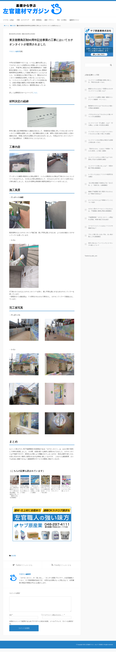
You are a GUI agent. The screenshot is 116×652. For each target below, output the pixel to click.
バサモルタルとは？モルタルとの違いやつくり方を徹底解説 (100, 115)
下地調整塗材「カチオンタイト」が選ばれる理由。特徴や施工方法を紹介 (100, 218)
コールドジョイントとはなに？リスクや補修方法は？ (100, 227)
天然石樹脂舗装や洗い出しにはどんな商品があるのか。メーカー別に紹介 (45, 489)
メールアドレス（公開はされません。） (53, 618)
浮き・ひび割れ (62, 20)
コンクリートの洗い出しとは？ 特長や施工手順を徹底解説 (100, 167)
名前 (10, 618)
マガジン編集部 (14, 51)
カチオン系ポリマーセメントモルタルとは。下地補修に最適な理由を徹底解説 (100, 210)
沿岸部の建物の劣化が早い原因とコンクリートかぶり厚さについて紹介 (24, 489)
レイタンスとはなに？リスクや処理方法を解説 (100, 175)
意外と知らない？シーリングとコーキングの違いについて (66, 488)
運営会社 (99, 5)
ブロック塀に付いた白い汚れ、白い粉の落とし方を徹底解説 (100, 235)
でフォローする (24, 565)
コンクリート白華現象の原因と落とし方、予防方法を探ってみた (100, 81)
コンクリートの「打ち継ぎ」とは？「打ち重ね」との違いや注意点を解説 (100, 124)
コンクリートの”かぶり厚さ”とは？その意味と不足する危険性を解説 (100, 158)
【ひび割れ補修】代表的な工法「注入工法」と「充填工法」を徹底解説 (100, 184)
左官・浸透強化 (37, 20)
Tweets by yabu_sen (91, 256)
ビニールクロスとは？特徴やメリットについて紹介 (100, 201)
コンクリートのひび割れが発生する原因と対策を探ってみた (100, 141)
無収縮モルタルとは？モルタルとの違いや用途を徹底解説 (100, 107)
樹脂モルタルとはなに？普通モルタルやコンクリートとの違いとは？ (100, 90)
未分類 (13, 555)
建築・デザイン (49, 20)
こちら (35, 92)
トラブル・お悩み (8, 20)
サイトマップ (108, 5)
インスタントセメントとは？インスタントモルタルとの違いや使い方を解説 (100, 133)
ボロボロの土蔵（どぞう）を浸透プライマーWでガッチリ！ (55, 488)
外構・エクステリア (23, 20)
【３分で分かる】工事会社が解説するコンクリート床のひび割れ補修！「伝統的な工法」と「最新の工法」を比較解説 (14, 491)
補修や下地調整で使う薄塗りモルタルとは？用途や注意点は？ (100, 192)
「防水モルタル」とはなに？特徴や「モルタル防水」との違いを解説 (34, 489)
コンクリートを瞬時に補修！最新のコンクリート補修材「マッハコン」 (100, 98)
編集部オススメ (74, 20)
